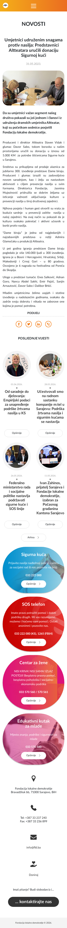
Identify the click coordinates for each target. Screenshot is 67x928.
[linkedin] (38, 325)
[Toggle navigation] (33, 5)
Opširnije (17, 433)
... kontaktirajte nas (33, 902)
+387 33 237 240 (36, 817)
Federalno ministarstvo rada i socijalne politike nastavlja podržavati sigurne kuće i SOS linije (16, 496)
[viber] (48, 325)
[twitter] (29, 325)
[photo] (33, 88)
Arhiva (33, 537)
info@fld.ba (33, 847)
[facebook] (19, 325)
